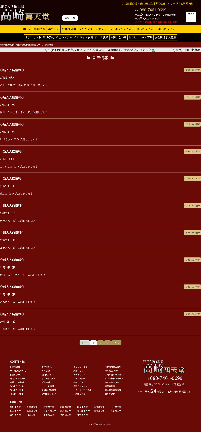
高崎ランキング (80, 382)
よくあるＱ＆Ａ (49, 378)
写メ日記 (53, 29)
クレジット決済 (83, 37)
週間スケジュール (18, 378)
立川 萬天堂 (15, 414)
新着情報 (46, 382)
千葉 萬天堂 (49, 414)
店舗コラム (78, 370)
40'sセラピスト (168, 29)
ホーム (27, 29)
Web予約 (48, 37)
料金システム (64, 37)
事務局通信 (110, 393)
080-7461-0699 (153, 10)
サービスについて (18, 370)
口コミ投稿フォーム (114, 378)
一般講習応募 (79, 393)
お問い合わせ (118, 37)
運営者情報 (110, 386)
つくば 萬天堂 (83, 410)
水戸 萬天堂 (65, 410)
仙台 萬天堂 (116, 406)
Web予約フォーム (113, 382)
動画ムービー (48, 374)
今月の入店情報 (17, 382)
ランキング (86, 29)
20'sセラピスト (124, 29)
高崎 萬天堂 (32, 410)
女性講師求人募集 (165, 37)
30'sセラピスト (146, 29)
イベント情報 (48, 386)
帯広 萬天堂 (49, 406)
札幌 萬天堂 (32, 406)
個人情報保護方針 (113, 390)
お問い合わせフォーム (115, 374)
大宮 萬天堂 (99, 410)
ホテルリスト (33, 37)
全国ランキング (80, 386)
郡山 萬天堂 (15, 410)
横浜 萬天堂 (65, 414)
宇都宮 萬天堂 (50, 410)
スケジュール (103, 29)
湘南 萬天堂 (82, 414)
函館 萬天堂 (65, 406)
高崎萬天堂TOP (112, 370)
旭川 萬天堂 (15, 406)
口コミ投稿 (101, 37)
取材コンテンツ (49, 393)
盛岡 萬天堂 (82, 406)
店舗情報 (39, 29)
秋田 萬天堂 (99, 406)
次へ (116, 342)
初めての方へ (16, 366)
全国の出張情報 (49, 390)
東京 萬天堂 (116, 410)
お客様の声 (69, 29)
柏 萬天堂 (31, 414)
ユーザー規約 (79, 378)
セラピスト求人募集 (140, 37)
